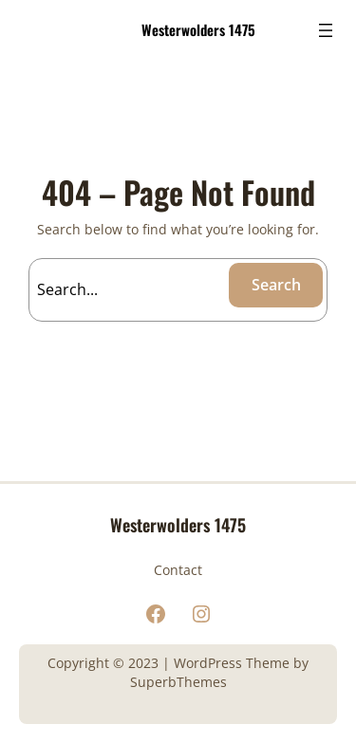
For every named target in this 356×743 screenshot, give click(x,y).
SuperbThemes (178, 682)
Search (276, 284)
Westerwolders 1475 (198, 29)
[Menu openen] (325, 30)
